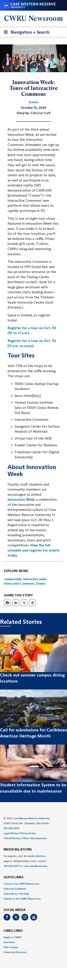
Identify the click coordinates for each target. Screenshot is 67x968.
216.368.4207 (12, 866)
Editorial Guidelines (15, 888)
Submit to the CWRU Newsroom (22, 898)
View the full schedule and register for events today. (33, 550)
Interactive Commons (19, 583)
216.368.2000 (11, 828)
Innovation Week (21, 499)
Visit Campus (11, 947)
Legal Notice (11, 833)
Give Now (9, 942)
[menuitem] (33, 883)
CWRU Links (13, 931)
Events (41, 583)
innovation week (34, 579)
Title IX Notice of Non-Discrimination (25, 838)
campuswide (13, 579)
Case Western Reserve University (31, 818)
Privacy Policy (28, 833)
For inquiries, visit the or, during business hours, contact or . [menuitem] (26, 861)
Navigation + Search (25, 32)
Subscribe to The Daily (16, 893)
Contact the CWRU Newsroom (21, 883)
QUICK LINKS (13, 877)
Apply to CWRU (13, 937)
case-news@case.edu (35, 866)
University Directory (15, 952)
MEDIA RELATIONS (18, 849)
